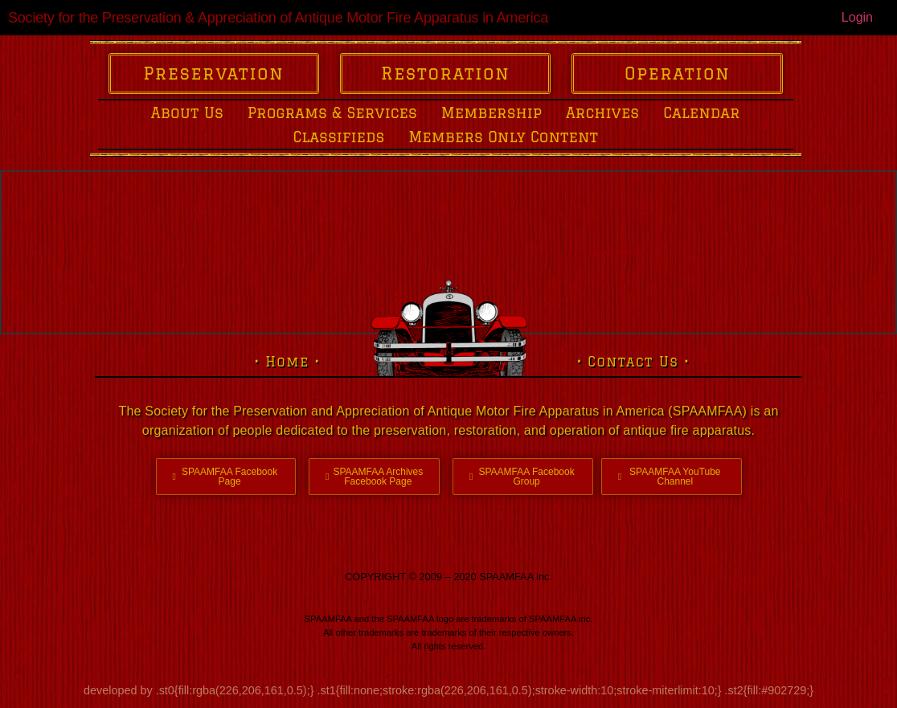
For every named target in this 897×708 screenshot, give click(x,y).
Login (857, 17)
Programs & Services (332, 112)
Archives (602, 112)
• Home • (287, 361)
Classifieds (338, 137)
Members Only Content (503, 137)
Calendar (701, 112)
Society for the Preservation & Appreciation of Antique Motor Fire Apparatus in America (278, 18)
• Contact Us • (633, 361)
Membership (491, 112)
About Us (187, 112)
